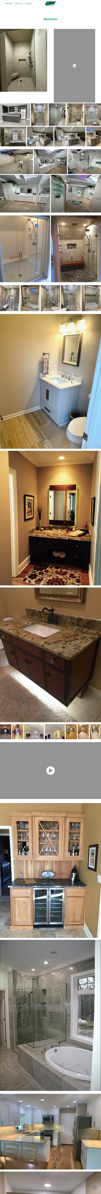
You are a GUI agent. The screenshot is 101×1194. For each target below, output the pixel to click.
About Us (19, 3)
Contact (28, 3)
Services (9, 3)
